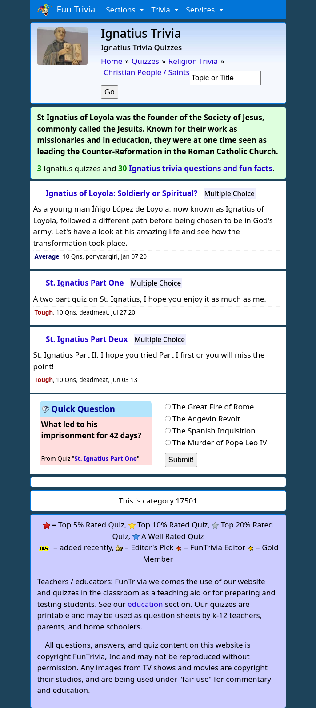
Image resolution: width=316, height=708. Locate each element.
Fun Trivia (66, 9)
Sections (121, 9)
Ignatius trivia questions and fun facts (200, 168)
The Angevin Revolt (206, 418)
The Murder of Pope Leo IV (219, 442)
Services (201, 9)
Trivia (161, 9)
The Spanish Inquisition (214, 430)
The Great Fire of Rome (213, 406)
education (145, 604)
